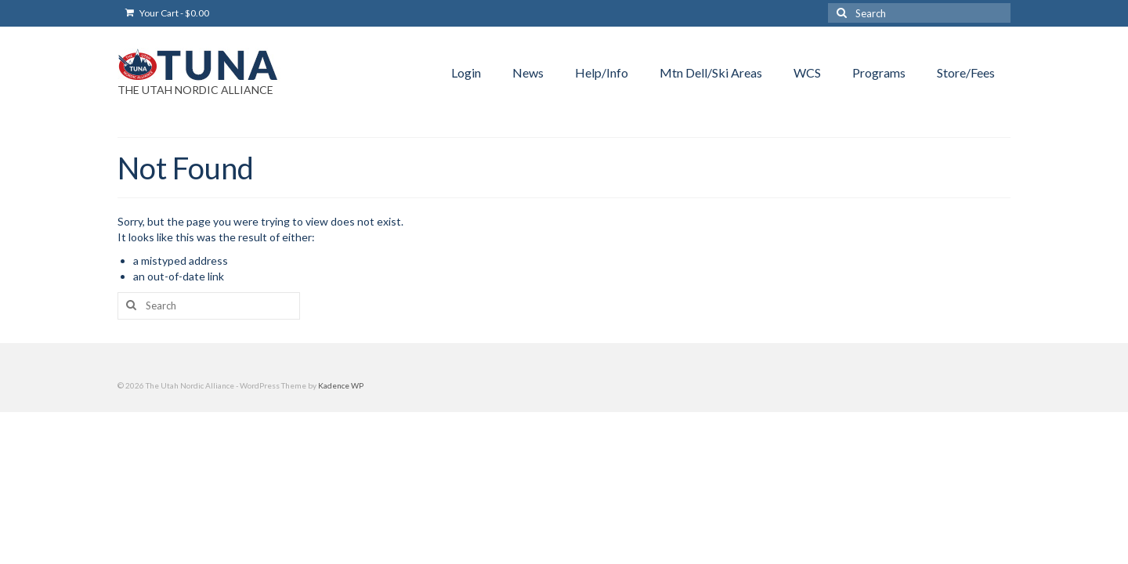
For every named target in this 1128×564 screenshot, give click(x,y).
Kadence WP (340, 385)
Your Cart (167, 13)
